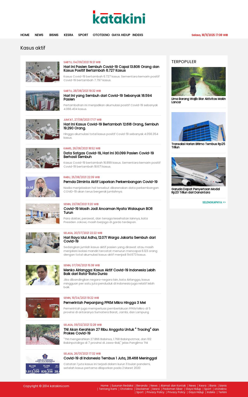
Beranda (141, 385)
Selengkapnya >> (214, 202)
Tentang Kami (108, 389)
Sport (83, 35)
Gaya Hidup (121, 35)
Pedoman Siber (173, 389)
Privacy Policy (155, 392)
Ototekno (126, 389)
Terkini (222, 392)
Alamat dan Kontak (173, 385)
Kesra (202, 385)
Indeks (137, 35)
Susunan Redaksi (122, 385)
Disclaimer (142, 389)
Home (24, 35)
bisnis (53, 35)
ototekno (101, 35)
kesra (68, 35)
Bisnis (212, 385)
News (39, 35)
